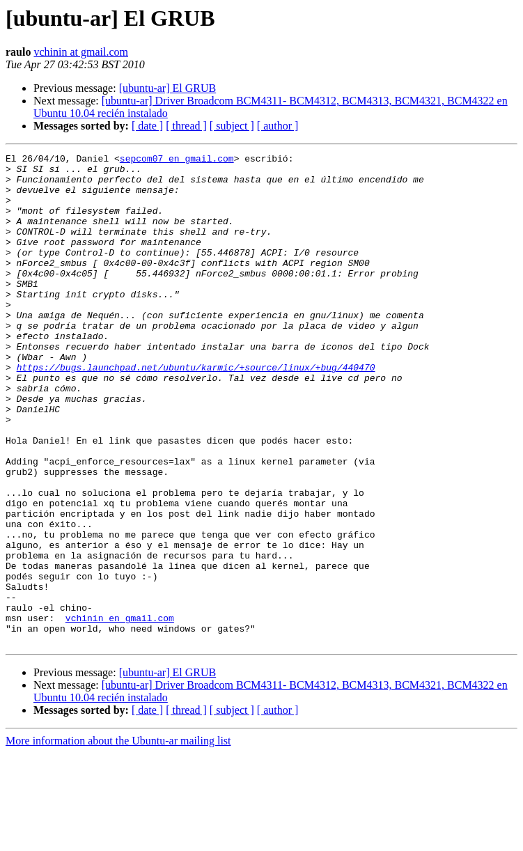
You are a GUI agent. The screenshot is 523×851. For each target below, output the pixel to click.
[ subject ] (232, 126)
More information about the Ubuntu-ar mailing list (118, 839)
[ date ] (147, 126)
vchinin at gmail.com (80, 52)
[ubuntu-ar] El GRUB (168, 88)
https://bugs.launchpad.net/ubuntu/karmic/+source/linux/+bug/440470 (196, 411)
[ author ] (278, 126)
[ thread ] (186, 126)
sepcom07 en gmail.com (177, 160)
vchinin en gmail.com (119, 711)
